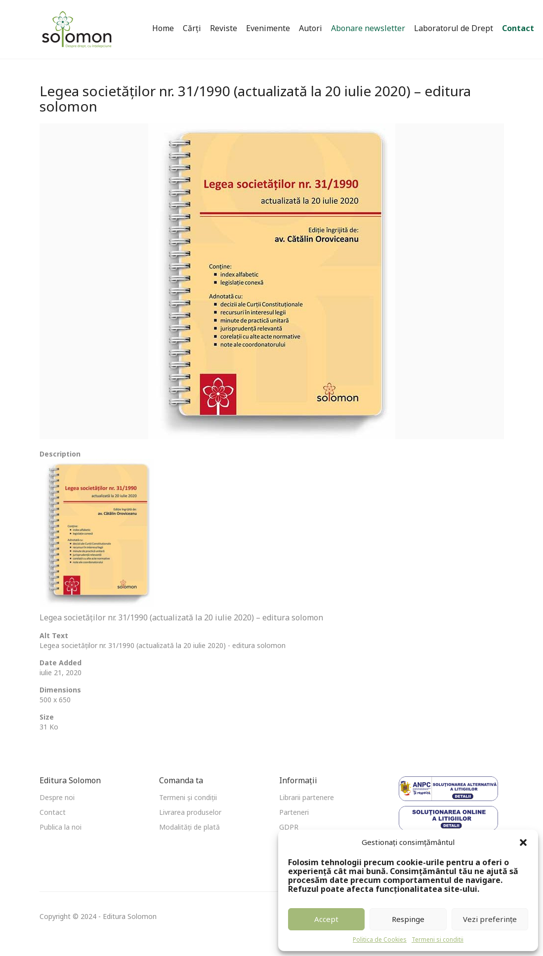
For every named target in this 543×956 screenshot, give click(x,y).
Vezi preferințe (490, 919)
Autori (310, 28)
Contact (518, 28)
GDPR (288, 827)
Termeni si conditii (437, 939)
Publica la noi (61, 827)
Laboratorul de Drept (453, 28)
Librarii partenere (306, 797)
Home (163, 28)
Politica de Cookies (380, 939)
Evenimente (268, 28)
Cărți (192, 28)
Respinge (408, 919)
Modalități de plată (189, 827)
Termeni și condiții (188, 797)
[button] (523, 842)
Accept (326, 919)
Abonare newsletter (368, 28)
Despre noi (57, 797)
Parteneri (294, 812)
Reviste (223, 28)
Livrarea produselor (190, 812)
